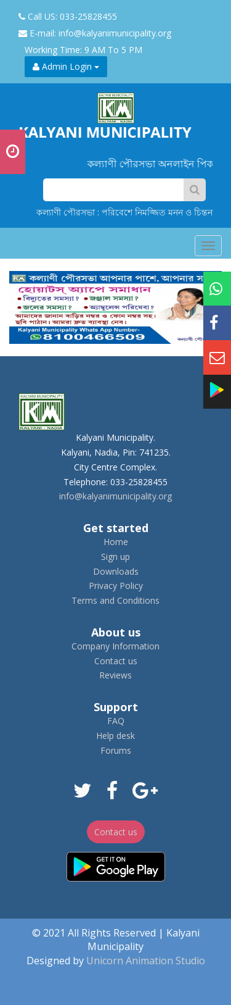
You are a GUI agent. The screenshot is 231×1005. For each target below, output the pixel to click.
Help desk (115, 735)
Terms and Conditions (115, 600)
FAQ (115, 721)
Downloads (116, 571)
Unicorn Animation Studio (145, 960)
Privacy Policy (116, 585)
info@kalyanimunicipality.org (115, 496)
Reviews (115, 675)
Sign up (115, 556)
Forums (115, 750)
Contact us (115, 661)
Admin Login (66, 66)
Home (115, 542)
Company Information (115, 646)
